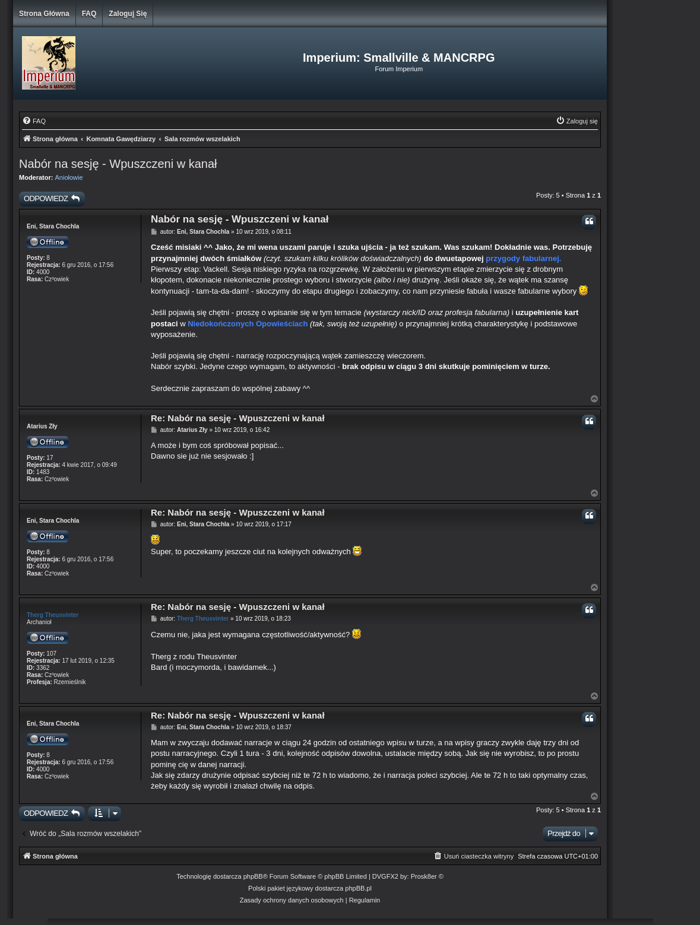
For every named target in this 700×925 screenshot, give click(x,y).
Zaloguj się (128, 13)
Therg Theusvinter (52, 615)
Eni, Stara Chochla (53, 226)
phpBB (253, 876)
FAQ (89, 13)
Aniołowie (69, 177)
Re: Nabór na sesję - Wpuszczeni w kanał (238, 418)
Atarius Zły (42, 426)
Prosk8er (424, 876)
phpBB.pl (358, 888)
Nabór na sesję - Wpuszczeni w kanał (118, 163)
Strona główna (44, 13)
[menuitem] (34, 121)
